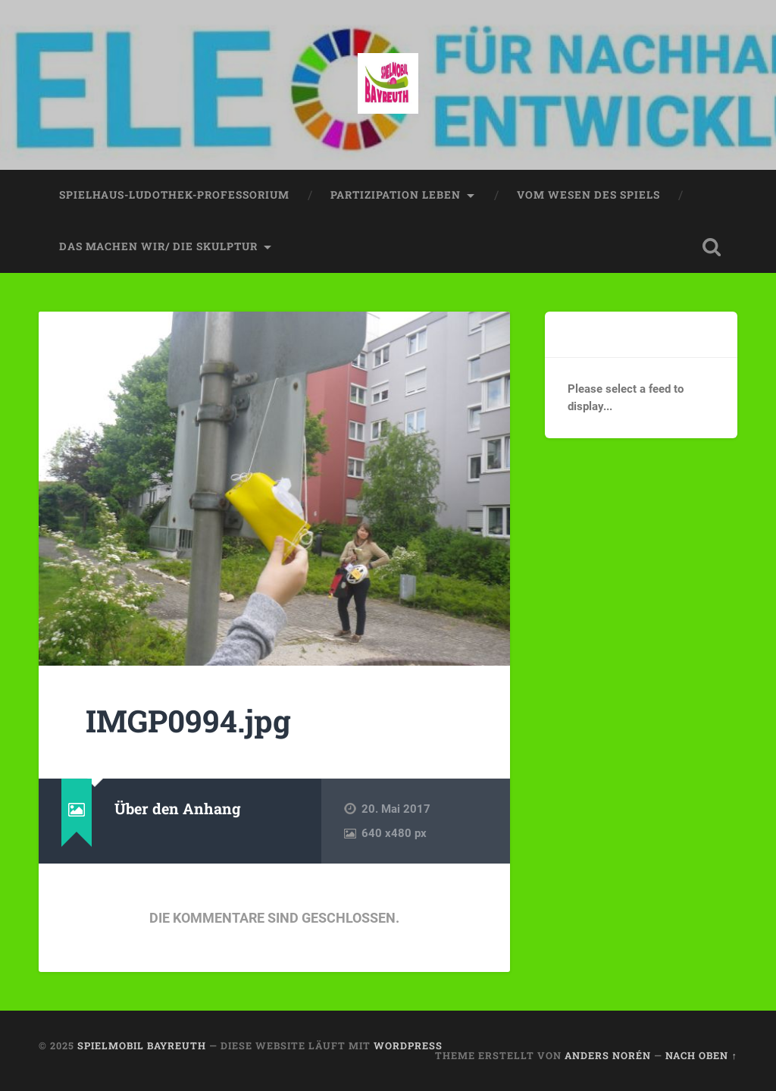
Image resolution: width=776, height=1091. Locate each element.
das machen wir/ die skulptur (158, 246)
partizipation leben (395, 195)
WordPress (408, 1045)
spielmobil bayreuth (141, 1045)
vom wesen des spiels (588, 195)
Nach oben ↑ (701, 1055)
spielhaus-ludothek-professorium (174, 195)
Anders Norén (608, 1055)
